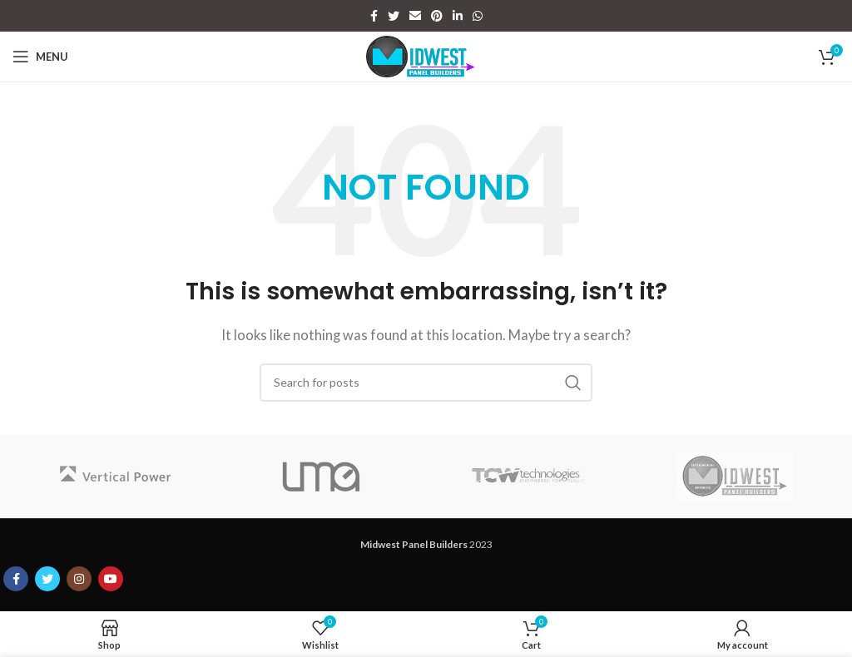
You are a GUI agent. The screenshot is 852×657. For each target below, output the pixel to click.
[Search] (426, 382)
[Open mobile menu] (40, 56)
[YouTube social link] (110, 578)
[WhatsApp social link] (478, 16)
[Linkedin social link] (458, 16)
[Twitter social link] (393, 16)
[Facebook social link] (374, 16)
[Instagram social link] (79, 578)
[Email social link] (415, 16)
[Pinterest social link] (437, 16)
